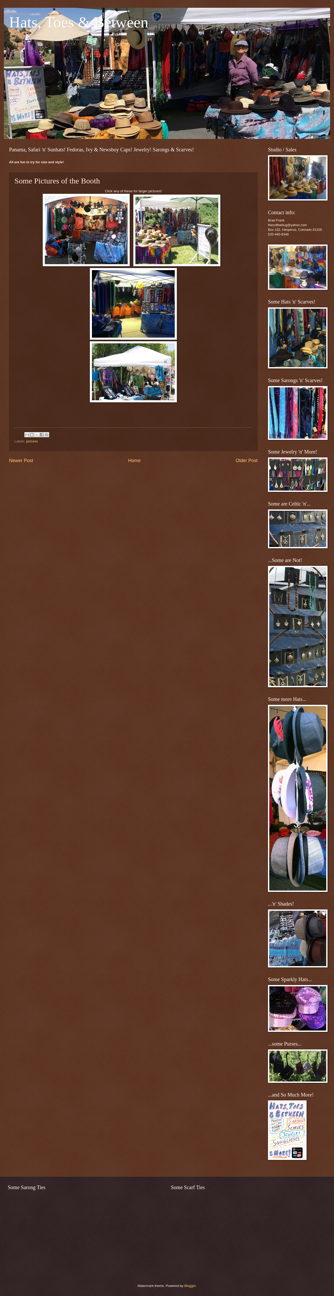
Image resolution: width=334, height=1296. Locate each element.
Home (134, 460)
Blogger (190, 1286)
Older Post (247, 460)
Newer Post (21, 460)
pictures (32, 441)
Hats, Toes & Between (78, 22)
